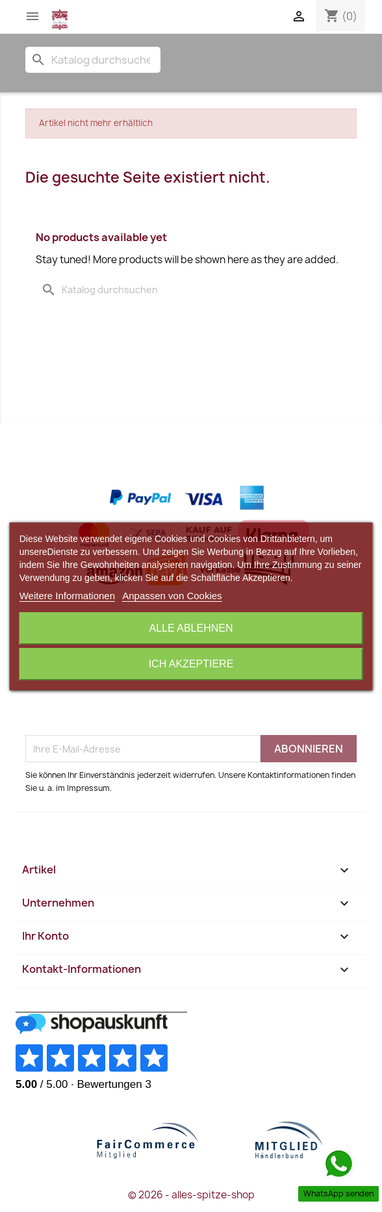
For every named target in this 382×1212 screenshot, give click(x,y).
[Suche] (92, 60)
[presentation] (124, 703)
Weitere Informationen (67, 595)
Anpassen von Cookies (172, 595)
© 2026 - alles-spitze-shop (191, 1195)
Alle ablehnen (191, 628)
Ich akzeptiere (191, 663)
